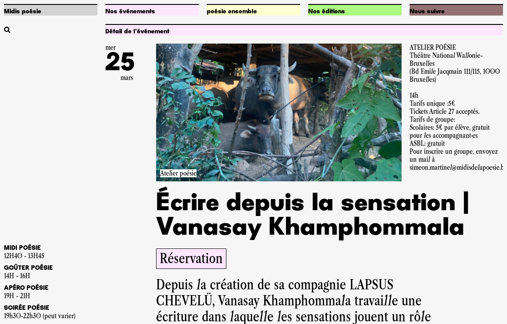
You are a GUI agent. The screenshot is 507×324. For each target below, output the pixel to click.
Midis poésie (22, 11)
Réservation (191, 258)
